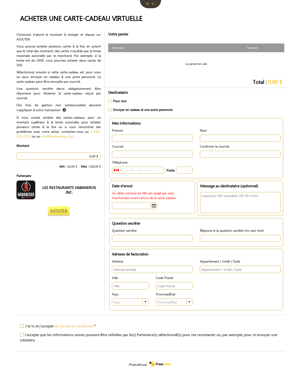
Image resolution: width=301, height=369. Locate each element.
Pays (115, 294)
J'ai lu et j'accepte (60, 325)
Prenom (117, 130)
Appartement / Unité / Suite (220, 261)
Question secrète (124, 230)
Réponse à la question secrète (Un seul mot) (232, 230)
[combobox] (117, 170)
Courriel (117, 146)
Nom (203, 130)
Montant (22, 145)
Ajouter (58, 210)
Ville (115, 277)
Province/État (165, 294)
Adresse (117, 261)
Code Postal (164, 277)
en (153, 3)
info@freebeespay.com (57, 136)
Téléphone (119, 162)
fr (147, 3)
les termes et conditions (74, 325)
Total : (267, 81)
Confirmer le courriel (214, 146)
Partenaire (23, 175)
